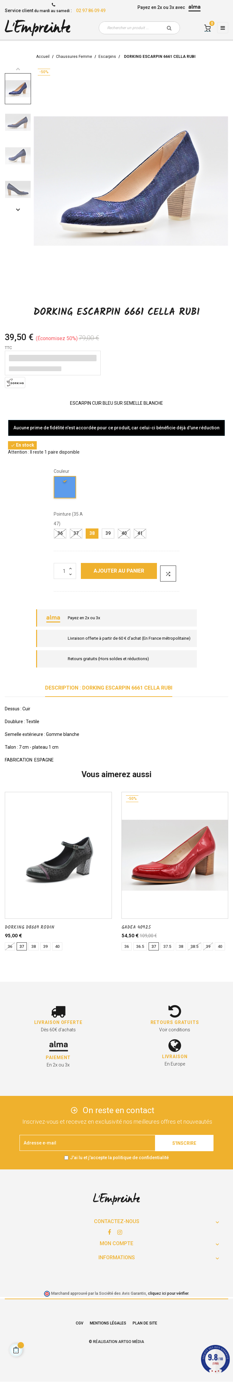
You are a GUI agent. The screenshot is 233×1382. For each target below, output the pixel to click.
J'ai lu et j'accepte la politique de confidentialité (119, 1157)
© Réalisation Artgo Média (116, 1341)
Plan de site (145, 1323)
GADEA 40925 (136, 927)
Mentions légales (108, 1323)
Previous (18, 69)
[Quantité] (65, 571)
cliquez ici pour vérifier (168, 1293)
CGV (79, 1323)
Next (18, 209)
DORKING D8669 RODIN (29, 927)
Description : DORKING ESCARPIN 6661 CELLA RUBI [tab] (108, 688)
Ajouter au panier (119, 571)
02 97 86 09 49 (90, 10)
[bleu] (65, 488)
